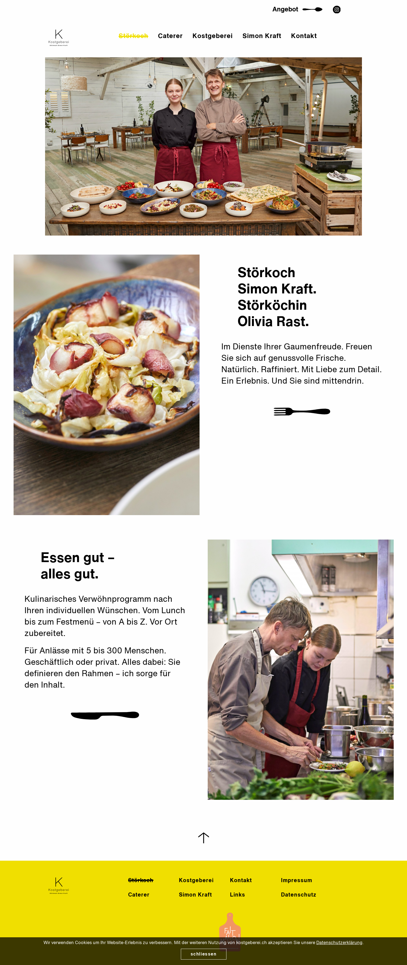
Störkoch (150, 42)
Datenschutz (298, 895)
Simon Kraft (278, 42)
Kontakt (321, 42)
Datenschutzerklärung (339, 943)
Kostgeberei (229, 42)
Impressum (296, 880)
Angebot (298, 16)
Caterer (187, 42)
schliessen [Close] (204, 954)
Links (237, 895)
